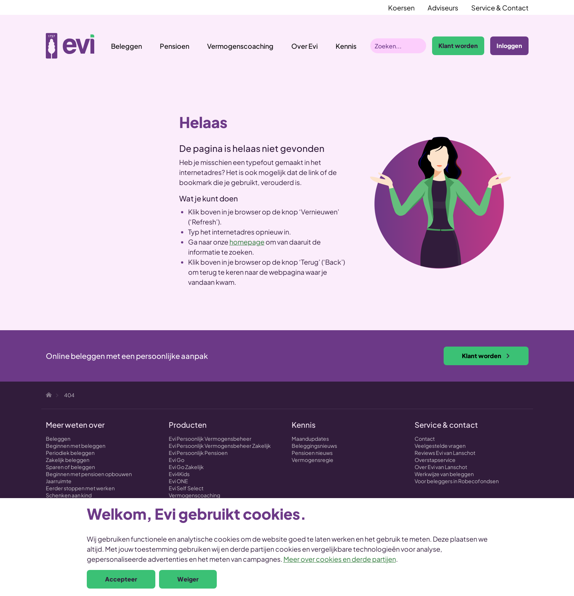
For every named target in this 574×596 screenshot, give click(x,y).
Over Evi (304, 46)
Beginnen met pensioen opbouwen (89, 474)
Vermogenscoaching (240, 46)
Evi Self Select (186, 488)
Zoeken (418, 45)
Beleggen (126, 46)
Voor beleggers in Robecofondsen (457, 481)
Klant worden (458, 46)
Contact (425, 438)
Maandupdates (310, 438)
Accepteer (121, 579)
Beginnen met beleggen (75, 445)
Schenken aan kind (69, 495)
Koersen (401, 7)
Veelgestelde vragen (440, 445)
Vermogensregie (312, 459)
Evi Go (176, 459)
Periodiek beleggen (70, 452)
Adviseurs (443, 7)
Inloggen (509, 46)
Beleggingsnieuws (314, 445)
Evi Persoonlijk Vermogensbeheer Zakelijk (220, 445)
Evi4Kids (179, 474)
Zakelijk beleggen (67, 459)
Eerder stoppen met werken (80, 488)
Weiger (188, 579)
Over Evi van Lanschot (441, 466)
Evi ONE (178, 481)
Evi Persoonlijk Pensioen (198, 452)
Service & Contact (500, 7)
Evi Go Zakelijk (186, 466)
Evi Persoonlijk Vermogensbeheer (210, 438)
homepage (246, 242)
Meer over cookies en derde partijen (339, 559)
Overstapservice (435, 459)
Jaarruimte (59, 481)
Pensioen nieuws (312, 452)
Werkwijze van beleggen (444, 474)
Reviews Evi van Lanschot (445, 452)
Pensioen (174, 46)
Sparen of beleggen (70, 466)
